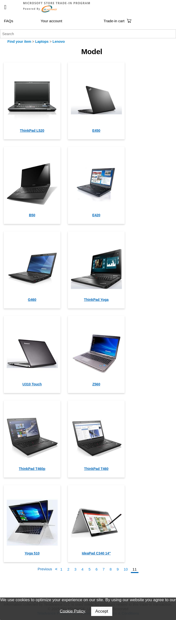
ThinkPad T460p (32, 469)
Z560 (96, 384)
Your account (51, 21)
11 (135, 569)
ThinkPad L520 (32, 131)
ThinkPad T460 (96, 469)
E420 (96, 215)
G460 (32, 300)
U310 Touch (32, 384)
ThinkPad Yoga (96, 300)
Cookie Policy (72, 611)
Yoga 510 (32, 553)
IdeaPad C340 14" (96, 553)
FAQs (8, 21)
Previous (45, 569)
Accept (101, 611)
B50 (32, 215)
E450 (96, 131)
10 (126, 569)
